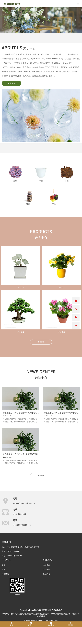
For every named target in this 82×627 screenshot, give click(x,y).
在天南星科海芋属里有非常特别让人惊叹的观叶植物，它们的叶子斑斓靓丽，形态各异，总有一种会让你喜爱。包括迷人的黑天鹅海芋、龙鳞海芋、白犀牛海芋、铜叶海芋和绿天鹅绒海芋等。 (20, 420)
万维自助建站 (57, 610)
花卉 (3, 569)
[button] (6, 20)
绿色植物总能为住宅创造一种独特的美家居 (20, 413)
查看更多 (11, 83)
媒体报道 (46, 565)
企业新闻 (46, 574)
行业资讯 (46, 569)
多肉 (3, 565)
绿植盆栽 (20, 288)
